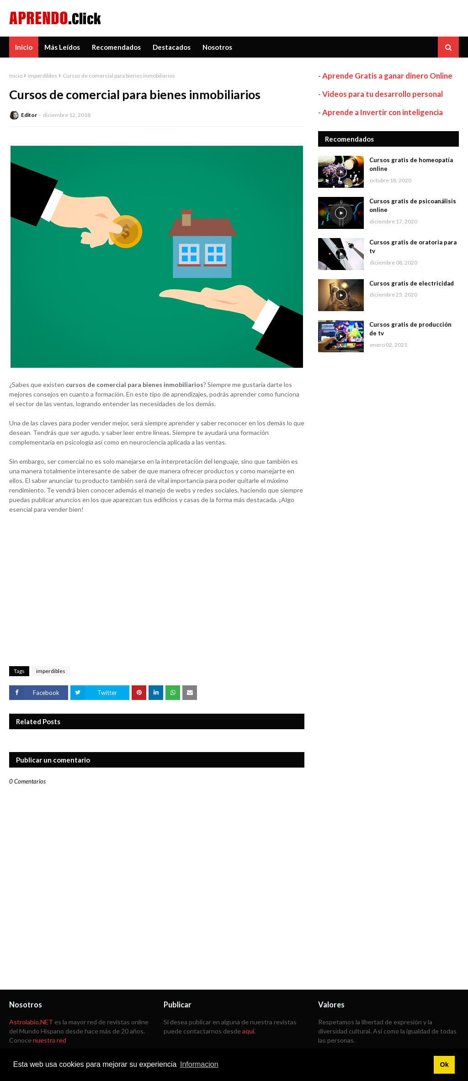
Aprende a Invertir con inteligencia (382, 112)
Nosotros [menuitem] (217, 47)
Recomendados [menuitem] (116, 47)
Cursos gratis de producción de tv (410, 329)
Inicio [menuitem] (23, 47)
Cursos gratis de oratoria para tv (413, 246)
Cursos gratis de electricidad (411, 283)
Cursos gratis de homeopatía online (411, 164)
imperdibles (42, 75)
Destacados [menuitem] (172, 47)
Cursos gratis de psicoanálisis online (412, 205)
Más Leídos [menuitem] (62, 47)
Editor (29, 114)
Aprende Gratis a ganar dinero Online (387, 75)
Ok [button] (444, 1064)
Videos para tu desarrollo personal (382, 94)
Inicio (15, 75)
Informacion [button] (199, 1064)
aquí (248, 1031)
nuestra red (49, 1040)
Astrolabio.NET (31, 1022)
